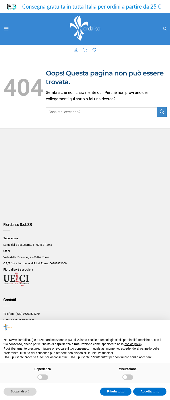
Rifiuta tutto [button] (116, 391)
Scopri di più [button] (20, 391)
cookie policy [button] (133, 344)
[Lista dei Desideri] (94, 50)
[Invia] (162, 112)
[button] (6, 28)
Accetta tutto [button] (149, 391)
